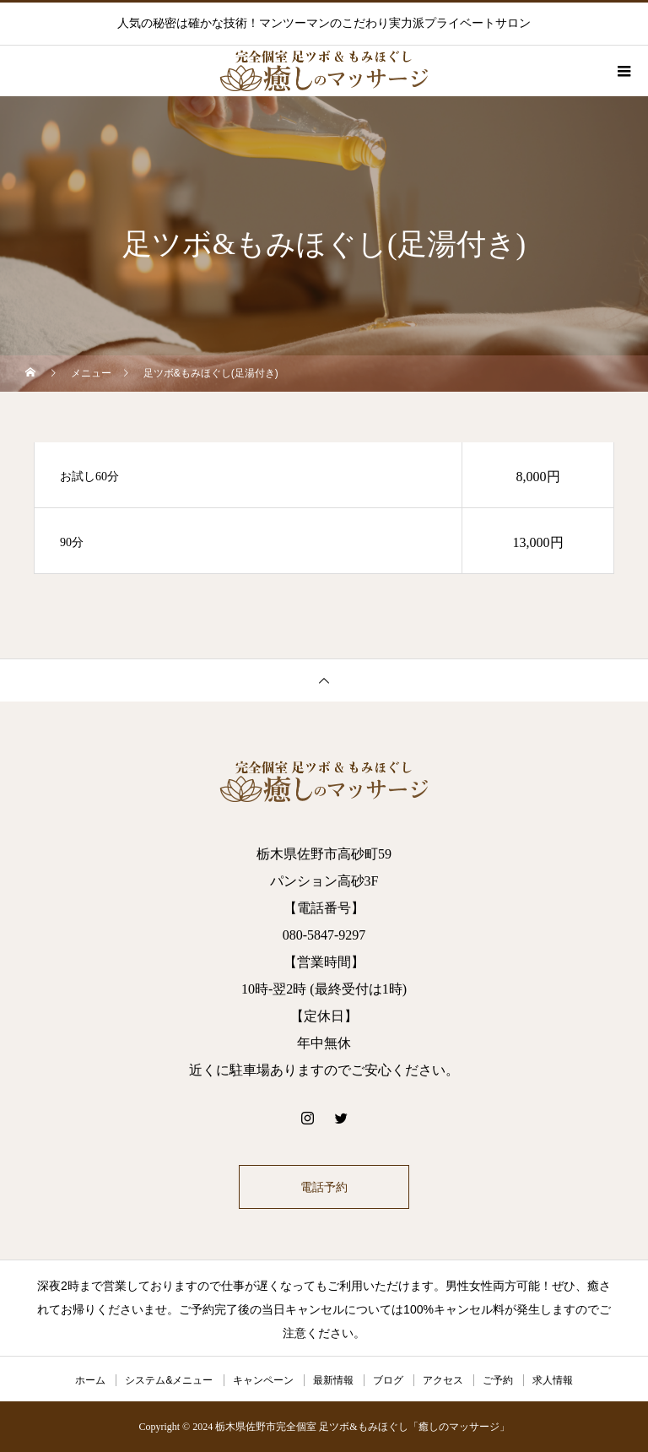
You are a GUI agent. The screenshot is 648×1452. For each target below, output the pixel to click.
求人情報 (552, 1380)
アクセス (443, 1380)
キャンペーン (263, 1380)
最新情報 (333, 1380)
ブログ (388, 1380)
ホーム (90, 1380)
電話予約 (324, 1187)
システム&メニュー (169, 1380)
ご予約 (498, 1380)
